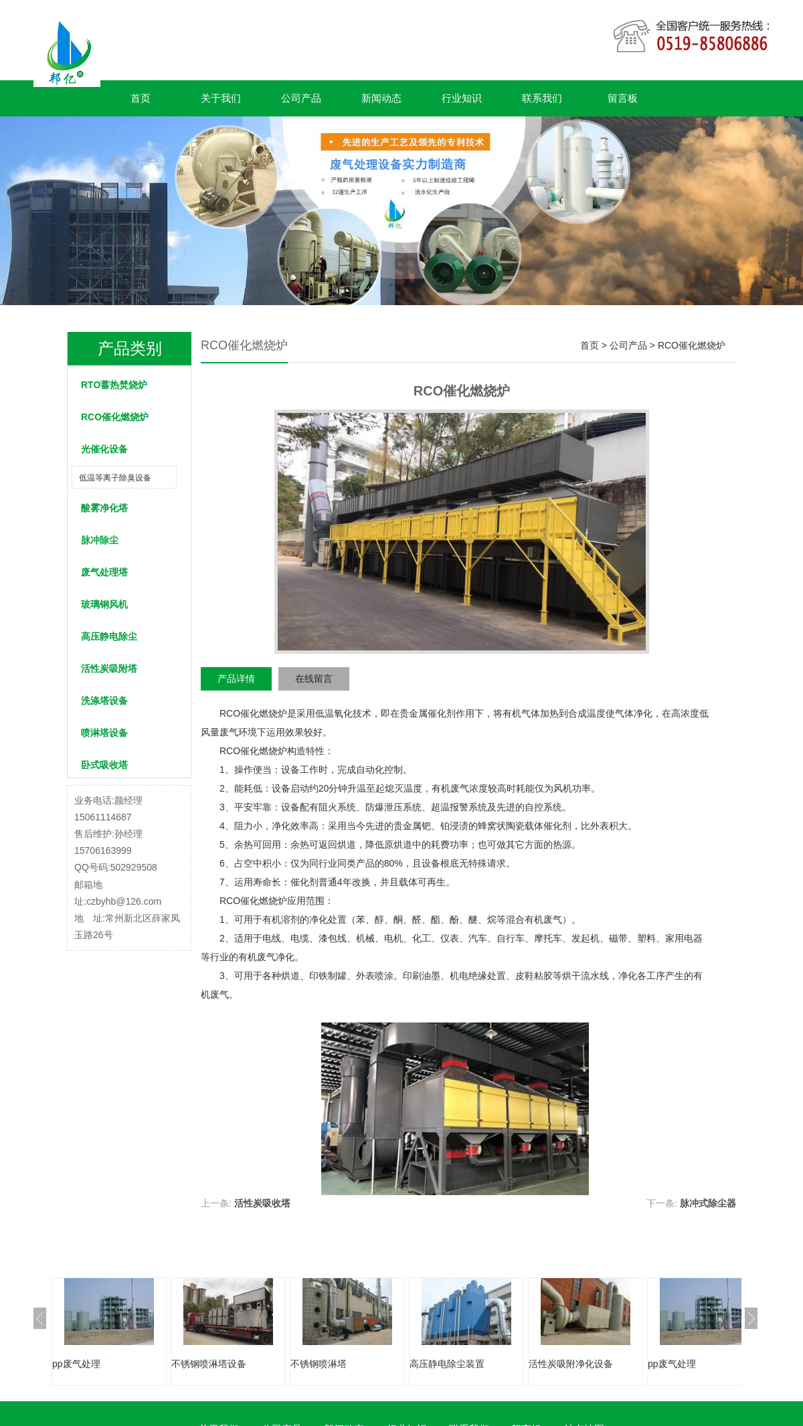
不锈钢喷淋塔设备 (208, 1363)
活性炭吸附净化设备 (571, 1363)
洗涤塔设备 (104, 700)
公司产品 (301, 98)
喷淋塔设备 (104, 732)
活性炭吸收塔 (262, 1203)
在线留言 (314, 678)
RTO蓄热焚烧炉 (114, 384)
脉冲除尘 (99, 540)
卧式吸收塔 (104, 765)
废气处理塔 (104, 572)
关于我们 (221, 98)
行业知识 (462, 98)
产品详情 (236, 678)
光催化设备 (104, 449)
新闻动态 (381, 98)
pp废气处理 (76, 1363)
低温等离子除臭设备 (115, 477)
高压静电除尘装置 (447, 1363)
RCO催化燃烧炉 (115, 417)
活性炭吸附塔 (109, 668)
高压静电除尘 (109, 636)
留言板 (623, 98)
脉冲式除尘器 (708, 1203)
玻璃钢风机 (104, 604)
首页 (140, 98)
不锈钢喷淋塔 (318, 1363)
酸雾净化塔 (104, 508)
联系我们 (542, 98)
